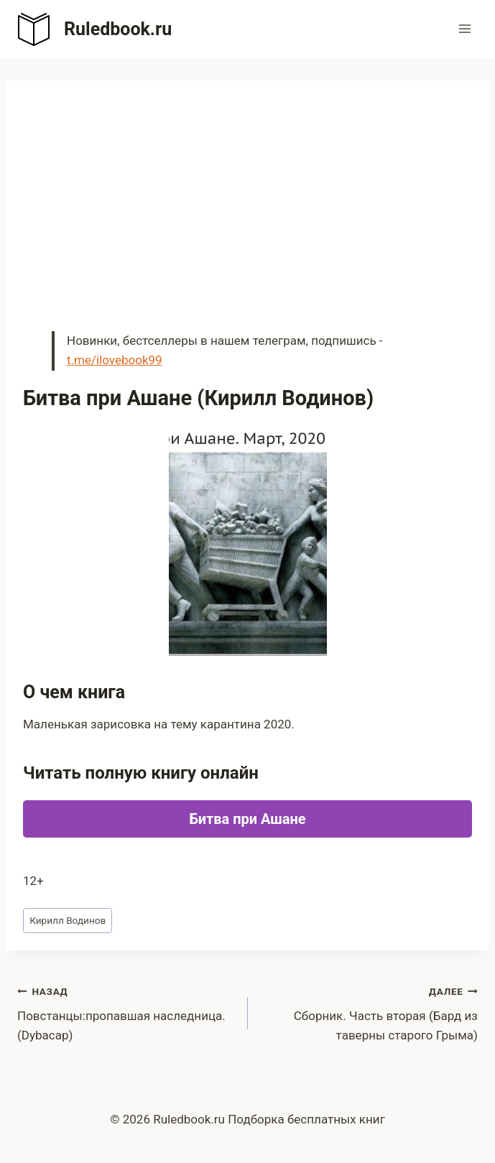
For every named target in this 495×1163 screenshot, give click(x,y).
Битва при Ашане (247, 819)
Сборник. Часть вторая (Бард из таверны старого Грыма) (369, 1012)
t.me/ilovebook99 (114, 360)
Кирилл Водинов (67, 920)
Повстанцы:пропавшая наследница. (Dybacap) (126, 1012)
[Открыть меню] (464, 28)
